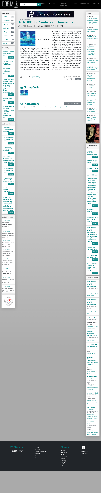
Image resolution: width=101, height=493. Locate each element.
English (63, 465)
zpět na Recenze (24, 19)
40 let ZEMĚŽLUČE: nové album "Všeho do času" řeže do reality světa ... (92, 20)
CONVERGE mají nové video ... (91, 86)
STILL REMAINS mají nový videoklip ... (92, 38)
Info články (64, 456)
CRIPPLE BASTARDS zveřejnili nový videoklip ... (91, 77)
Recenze (63, 450)
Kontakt (73, 4)
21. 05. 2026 (6, 286)
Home (43, 4)
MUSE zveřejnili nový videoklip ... (91, 93)
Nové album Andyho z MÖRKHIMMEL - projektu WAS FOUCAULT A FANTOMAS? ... (92, 50)
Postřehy (63, 460)
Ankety (63, 458)
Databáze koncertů (63, 5)
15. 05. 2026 (6, 231)
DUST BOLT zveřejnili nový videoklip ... (91, 101)
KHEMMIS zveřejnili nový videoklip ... (92, 29)
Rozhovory (64, 452)
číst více (11, 57)
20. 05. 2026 (6, 277)
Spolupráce (84, 4)
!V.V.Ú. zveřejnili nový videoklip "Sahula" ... (91, 118)
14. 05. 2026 (6, 220)
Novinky (52, 4)
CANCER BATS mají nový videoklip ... (92, 60)
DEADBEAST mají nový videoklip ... (92, 110)
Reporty (63, 454)
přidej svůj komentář (72, 103)
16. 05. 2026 (6, 240)
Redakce (37, 458)
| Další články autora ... (38, 77)
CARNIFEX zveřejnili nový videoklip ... (92, 67)
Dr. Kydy (63, 463)
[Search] (30, 4)
